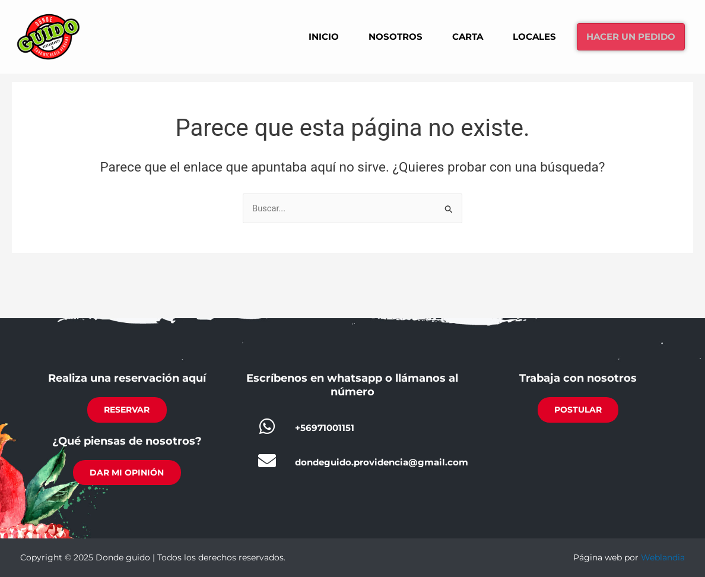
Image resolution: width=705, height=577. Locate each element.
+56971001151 (324, 426)
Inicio (304, 36)
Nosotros (379, 36)
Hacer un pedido (626, 36)
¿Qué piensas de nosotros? (127, 439)
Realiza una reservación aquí (127, 376)
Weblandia (663, 557)
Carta (454, 36)
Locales (524, 36)
